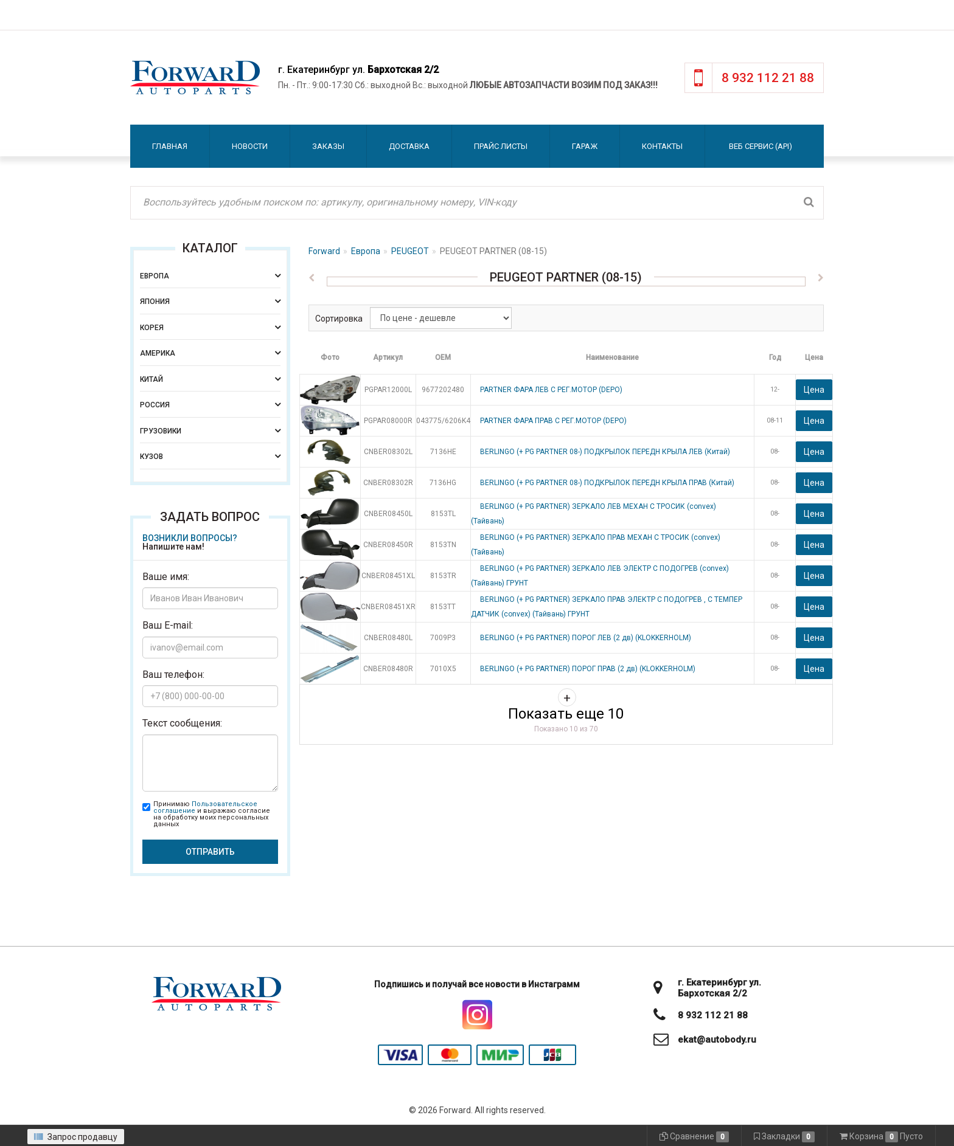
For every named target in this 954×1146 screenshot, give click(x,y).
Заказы (328, 146)
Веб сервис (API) (760, 146)
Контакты (662, 146)
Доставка (409, 146)
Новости (250, 146)
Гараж (584, 146)
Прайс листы (500, 146)
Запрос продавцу (75, 1137)
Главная (169, 146)
